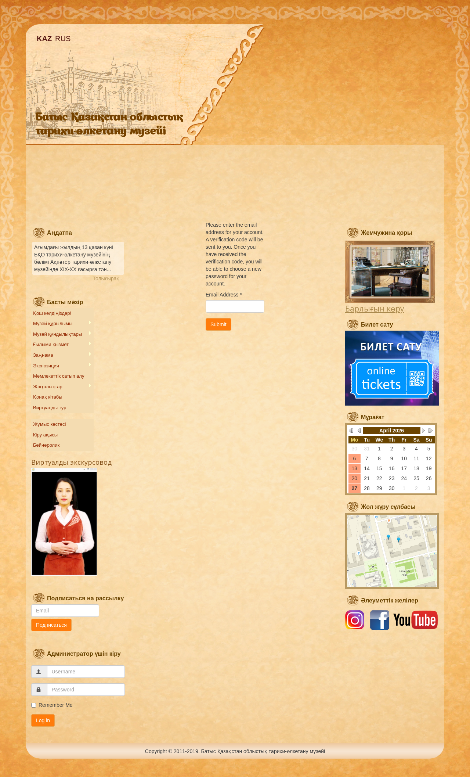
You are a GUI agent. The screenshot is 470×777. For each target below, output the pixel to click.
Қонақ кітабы (47, 397)
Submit (218, 324)
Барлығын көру (374, 308)
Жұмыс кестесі (49, 424)
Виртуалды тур (49, 407)
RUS (62, 39)
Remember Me (52, 705)
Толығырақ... (108, 278)
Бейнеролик (46, 445)
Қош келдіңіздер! (52, 313)
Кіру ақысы (45, 435)
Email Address (224, 295)
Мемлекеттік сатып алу (58, 376)
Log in (43, 720)
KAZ (44, 39)
